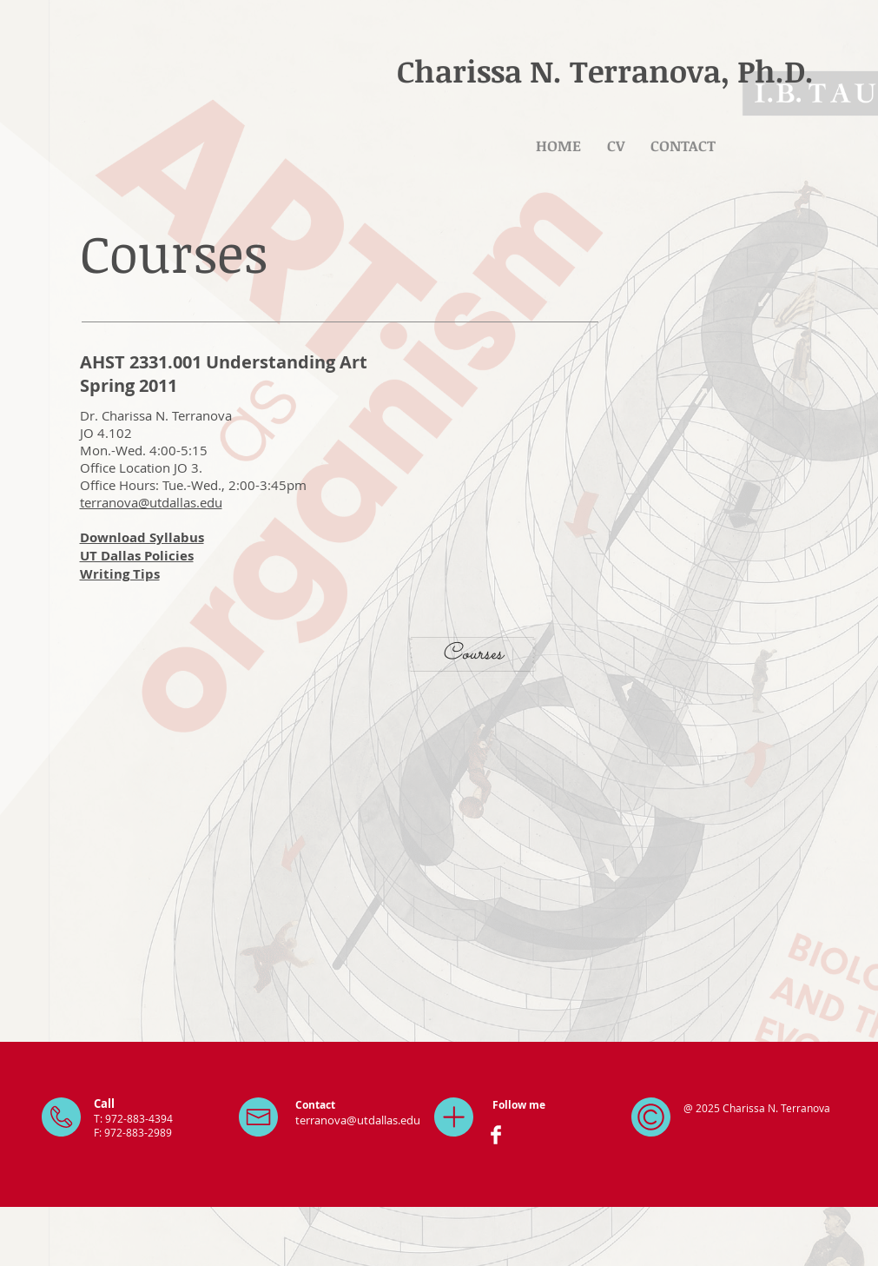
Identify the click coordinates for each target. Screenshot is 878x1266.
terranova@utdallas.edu (151, 502)
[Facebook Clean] (495, 1134)
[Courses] (472, 654)
